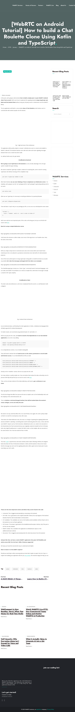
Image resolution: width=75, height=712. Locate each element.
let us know (27, 555)
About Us (62, 5)
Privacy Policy (50, 709)
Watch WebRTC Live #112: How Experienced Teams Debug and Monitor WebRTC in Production (37, 612)
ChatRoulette (15, 569)
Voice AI (56, 189)
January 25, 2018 (7, 71)
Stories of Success (30, 5)
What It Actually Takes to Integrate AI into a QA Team (36, 641)
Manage (56, 195)
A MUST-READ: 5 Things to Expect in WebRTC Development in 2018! (11, 578)
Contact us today (6, 695)
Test (55, 192)
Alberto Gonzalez (6, 95)
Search (55, 108)
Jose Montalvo (5, 636)
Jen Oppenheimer (31, 606)
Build (55, 183)
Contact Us (71, 5)
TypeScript (29, 569)
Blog (56, 5)
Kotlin (23, 569)
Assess (55, 180)
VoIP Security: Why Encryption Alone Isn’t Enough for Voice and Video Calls (10, 642)
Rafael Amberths (31, 636)
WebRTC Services (16, 5)
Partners (39, 5)
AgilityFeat (38, 709)
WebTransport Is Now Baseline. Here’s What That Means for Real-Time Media (12, 611)
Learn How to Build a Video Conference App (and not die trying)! (38, 578)
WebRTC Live (49, 5)
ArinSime (4, 606)
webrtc (36, 569)
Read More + (4, 616)
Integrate (56, 186)
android (7, 569)
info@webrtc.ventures (7, 696)
